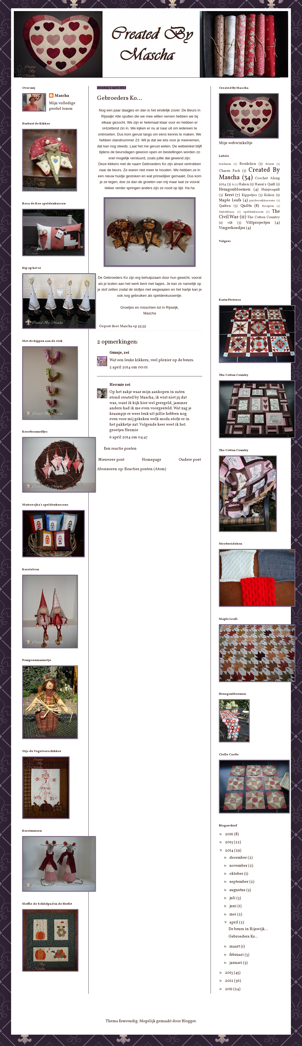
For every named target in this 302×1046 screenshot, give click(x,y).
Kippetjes (249, 195)
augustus (237, 890)
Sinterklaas (226, 212)
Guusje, (116, 352)
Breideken (247, 164)
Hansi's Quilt (265, 184)
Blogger (189, 1021)
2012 (229, 980)
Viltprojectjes (258, 222)
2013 (229, 972)
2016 (229, 834)
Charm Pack (229, 170)
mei (233, 914)
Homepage (151, 459)
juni (233, 906)
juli (232, 898)
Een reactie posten (120, 448)
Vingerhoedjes (232, 228)
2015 (229, 842)
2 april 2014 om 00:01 (128, 367)
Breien (269, 164)
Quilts (246, 206)
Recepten (268, 206)
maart (235, 946)
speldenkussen (253, 212)
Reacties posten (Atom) (145, 469)
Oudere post (190, 459)
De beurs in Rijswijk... (248, 929)
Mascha (62, 95)
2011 (229, 989)
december (238, 857)
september (239, 881)
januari (236, 963)
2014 (229, 850)
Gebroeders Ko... (243, 936)
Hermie (116, 384)
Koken (269, 195)
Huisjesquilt (270, 189)
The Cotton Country (263, 217)
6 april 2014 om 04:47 (128, 437)
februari (237, 954)
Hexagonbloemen (234, 189)
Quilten (225, 206)
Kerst (229, 195)
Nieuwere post (111, 459)
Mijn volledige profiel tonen (62, 106)
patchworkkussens (262, 200)
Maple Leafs (230, 200)
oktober (236, 873)
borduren (225, 164)
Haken (244, 184)
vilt (229, 222)
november (238, 865)
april (234, 922)
